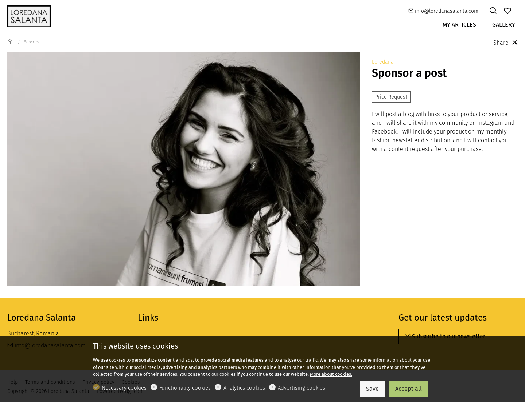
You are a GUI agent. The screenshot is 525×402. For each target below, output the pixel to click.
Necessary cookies (124, 388)
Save (372, 388)
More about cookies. (331, 374)
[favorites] (507, 11)
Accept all (408, 388)
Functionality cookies (185, 388)
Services (31, 42)
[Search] (493, 11)
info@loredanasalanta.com (443, 11)
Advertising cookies (301, 388)
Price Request (391, 97)
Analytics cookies (244, 388)
